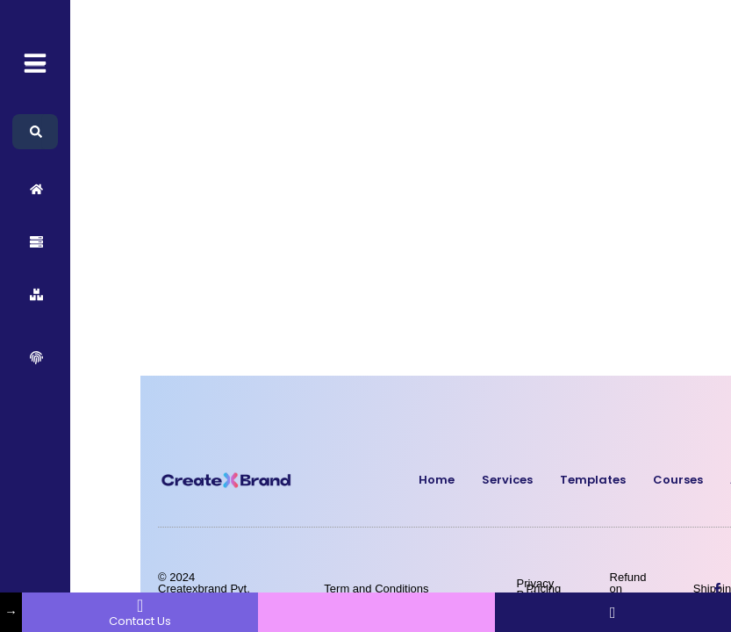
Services (507, 479)
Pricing (544, 588)
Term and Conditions (376, 588)
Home (437, 479)
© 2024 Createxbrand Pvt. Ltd (204, 589)
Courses (678, 479)
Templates (593, 479)
